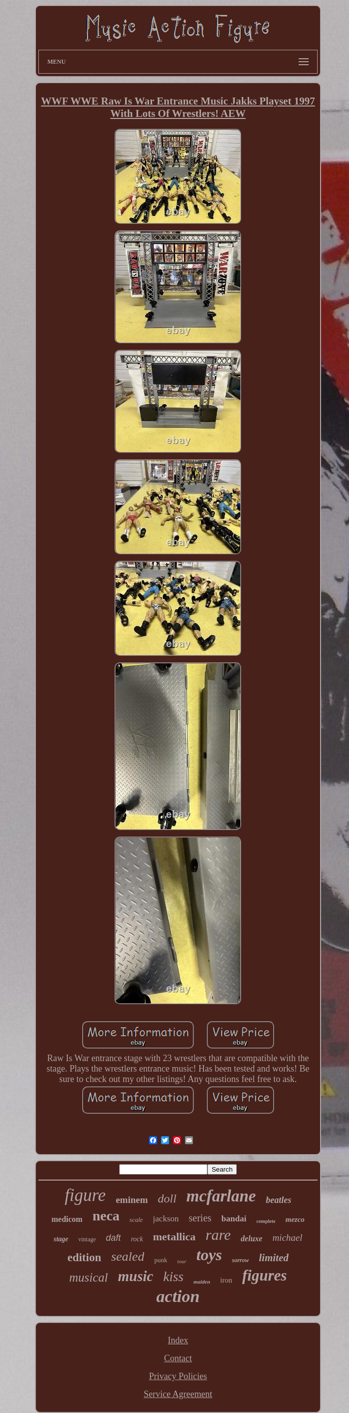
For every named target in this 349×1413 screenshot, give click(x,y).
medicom (66, 1219)
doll (167, 1198)
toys (209, 1255)
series (200, 1217)
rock (137, 1239)
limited (274, 1258)
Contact (178, 1358)
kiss (173, 1276)
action (178, 1296)
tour (181, 1261)
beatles (278, 1200)
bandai (233, 1218)
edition (84, 1257)
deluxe (252, 1238)
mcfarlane (221, 1196)
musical (88, 1277)
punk (160, 1260)
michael (287, 1237)
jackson (166, 1218)
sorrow (240, 1260)
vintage (87, 1239)
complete (265, 1221)
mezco (294, 1219)
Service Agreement (178, 1394)
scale (136, 1219)
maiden (201, 1282)
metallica (174, 1236)
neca (105, 1215)
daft (113, 1238)
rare (218, 1234)
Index (178, 1340)
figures (264, 1275)
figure (85, 1195)
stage (60, 1239)
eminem (132, 1200)
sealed (127, 1256)
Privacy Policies (178, 1376)
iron (226, 1280)
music (136, 1276)
